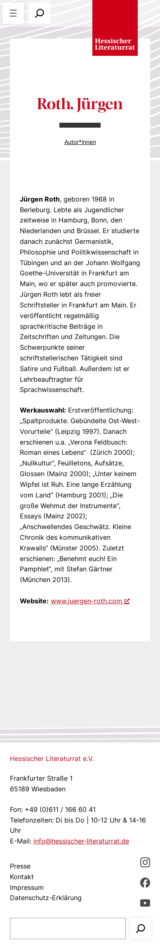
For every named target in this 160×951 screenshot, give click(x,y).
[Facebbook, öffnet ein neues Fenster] (145, 882)
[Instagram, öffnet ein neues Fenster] (145, 862)
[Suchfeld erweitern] (39, 13)
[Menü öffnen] (13, 13)
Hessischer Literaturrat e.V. (52, 758)
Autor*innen (80, 141)
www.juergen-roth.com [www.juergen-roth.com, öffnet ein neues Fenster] (90, 601)
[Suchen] (140, 928)
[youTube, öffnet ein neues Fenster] (145, 903)
